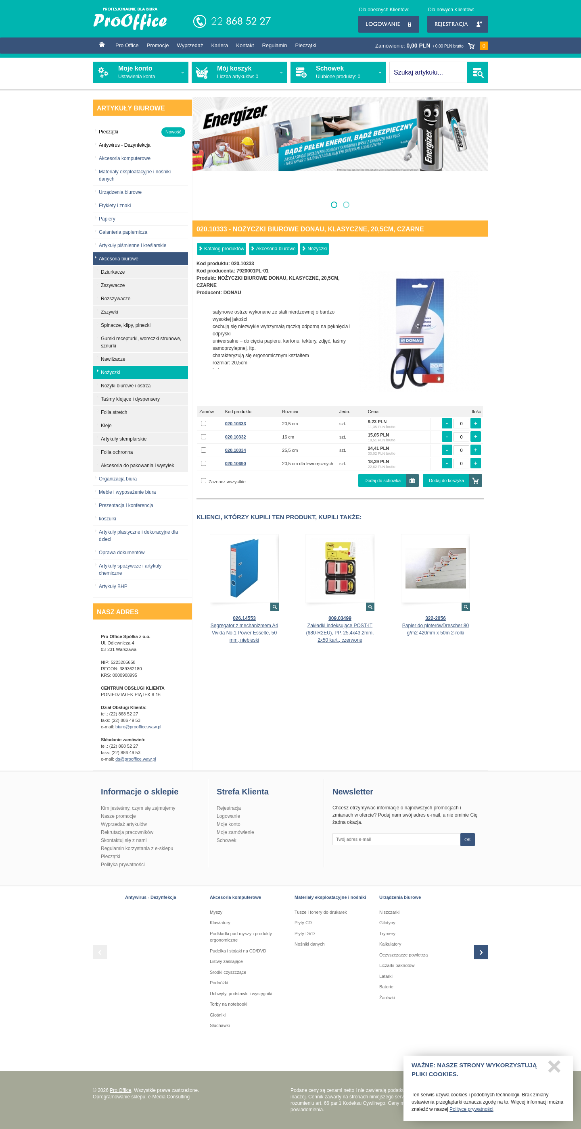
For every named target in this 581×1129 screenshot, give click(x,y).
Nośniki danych (310, 944)
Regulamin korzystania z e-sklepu (137, 848)
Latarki (386, 976)
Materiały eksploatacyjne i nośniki (330, 897)
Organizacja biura (118, 479)
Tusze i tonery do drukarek (321, 912)
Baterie (386, 986)
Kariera (219, 45)
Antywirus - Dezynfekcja (150, 897)
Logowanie (388, 24)
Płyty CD (303, 922)
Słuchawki (220, 1025)
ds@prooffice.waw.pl (135, 759)
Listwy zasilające (226, 961)
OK (467, 839)
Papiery (107, 219)
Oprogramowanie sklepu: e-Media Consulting (141, 1097)
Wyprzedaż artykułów (124, 824)
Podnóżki (219, 982)
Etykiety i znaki (115, 205)
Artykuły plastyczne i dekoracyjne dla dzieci (138, 535)
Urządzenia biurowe (120, 192)
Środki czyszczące (228, 972)
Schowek (226, 840)
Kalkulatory (390, 944)
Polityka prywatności (123, 864)
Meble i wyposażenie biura (127, 492)
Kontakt (245, 45)
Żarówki (387, 997)
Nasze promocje (118, 816)
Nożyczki (317, 249)
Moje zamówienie (235, 832)
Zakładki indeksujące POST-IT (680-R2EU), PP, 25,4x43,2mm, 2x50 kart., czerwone (340, 633)
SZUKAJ (477, 72)
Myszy (216, 912)
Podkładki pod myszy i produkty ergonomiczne (241, 937)
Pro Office (127, 45)
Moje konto (228, 824)
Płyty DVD (305, 933)
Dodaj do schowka (382, 480)
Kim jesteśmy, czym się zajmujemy (138, 808)
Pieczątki (305, 45)
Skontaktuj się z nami (123, 840)
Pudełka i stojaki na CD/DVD (238, 950)
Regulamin (274, 45)
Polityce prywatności (471, 1109)
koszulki (107, 519)
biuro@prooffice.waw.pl (138, 726)
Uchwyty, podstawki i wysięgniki (241, 993)
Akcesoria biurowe (276, 249)
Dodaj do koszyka (446, 480)
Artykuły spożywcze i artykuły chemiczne (130, 569)
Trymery (387, 933)
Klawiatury (220, 922)
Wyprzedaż (190, 45)
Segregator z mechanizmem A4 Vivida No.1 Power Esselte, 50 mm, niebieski (244, 633)
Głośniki (218, 1015)
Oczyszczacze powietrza (403, 954)
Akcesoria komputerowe (124, 158)
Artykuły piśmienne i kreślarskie (132, 245)
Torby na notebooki (228, 1004)
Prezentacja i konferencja (126, 505)
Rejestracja (457, 24)
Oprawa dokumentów (121, 552)
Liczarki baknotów (396, 965)
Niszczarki (389, 912)
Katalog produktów (224, 249)
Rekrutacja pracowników (127, 832)
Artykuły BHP (113, 586)
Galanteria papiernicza (123, 232)
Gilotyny (387, 922)
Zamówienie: (431, 46)
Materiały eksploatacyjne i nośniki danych (135, 175)
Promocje (158, 45)
